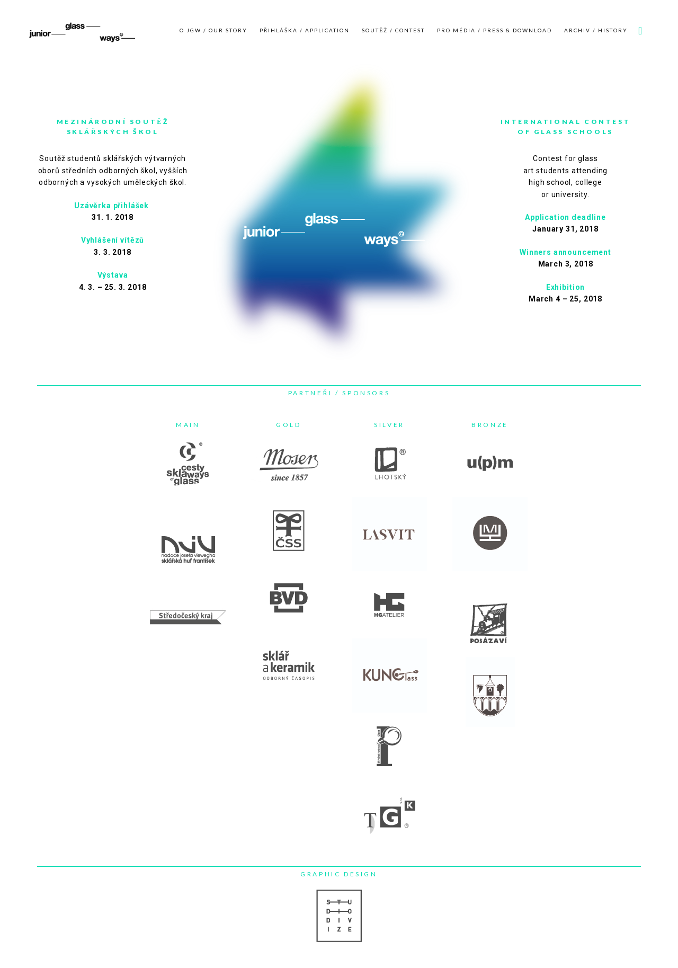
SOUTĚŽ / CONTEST (393, 30)
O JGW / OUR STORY (213, 30)
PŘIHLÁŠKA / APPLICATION (305, 30)
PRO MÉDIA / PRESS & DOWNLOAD (494, 30)
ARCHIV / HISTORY (596, 30)
